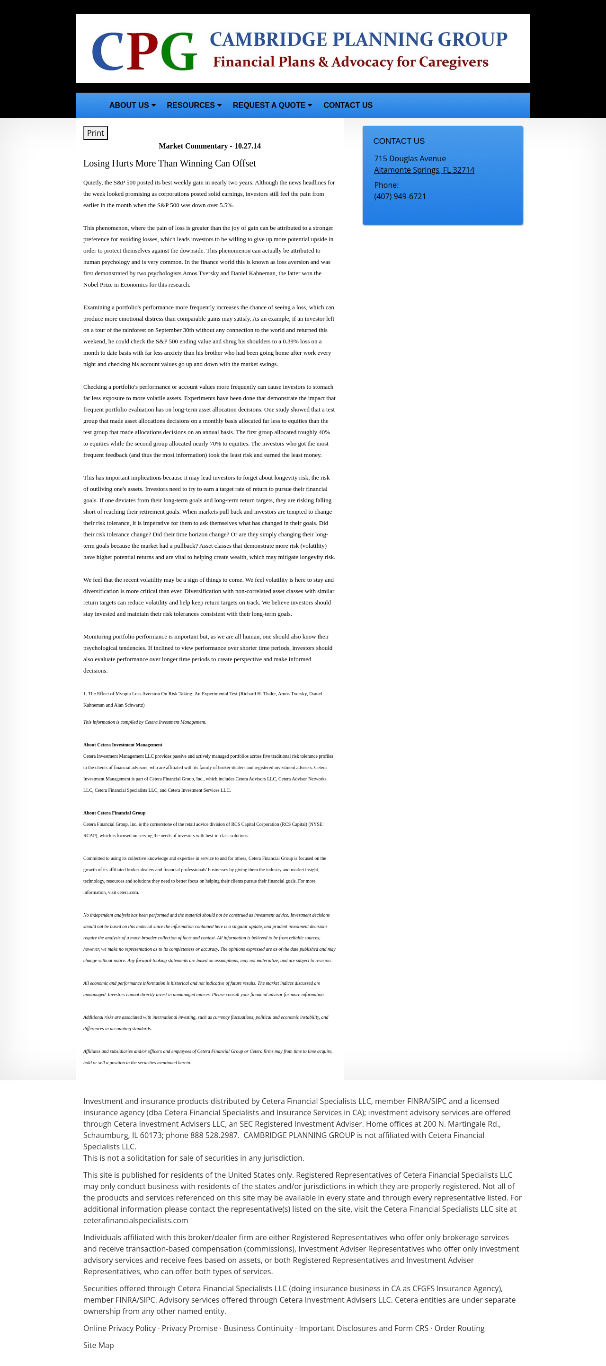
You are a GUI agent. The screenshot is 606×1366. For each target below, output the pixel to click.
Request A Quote (269, 105)
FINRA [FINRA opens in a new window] (126, 1300)
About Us (129, 105)
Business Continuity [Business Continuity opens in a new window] (258, 1328)
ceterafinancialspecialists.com (135, 1220)
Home (90, 105)
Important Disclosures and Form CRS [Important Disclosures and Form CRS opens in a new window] (364, 1328)
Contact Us (348, 105)
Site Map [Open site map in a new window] (98, 1345)
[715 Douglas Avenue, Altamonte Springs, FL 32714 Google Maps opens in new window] (424, 164)
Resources (191, 105)
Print (95, 133)
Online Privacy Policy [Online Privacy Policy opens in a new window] (119, 1328)
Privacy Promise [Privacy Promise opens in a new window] (190, 1328)
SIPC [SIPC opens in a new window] (147, 1300)
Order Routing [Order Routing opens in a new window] (460, 1328)
